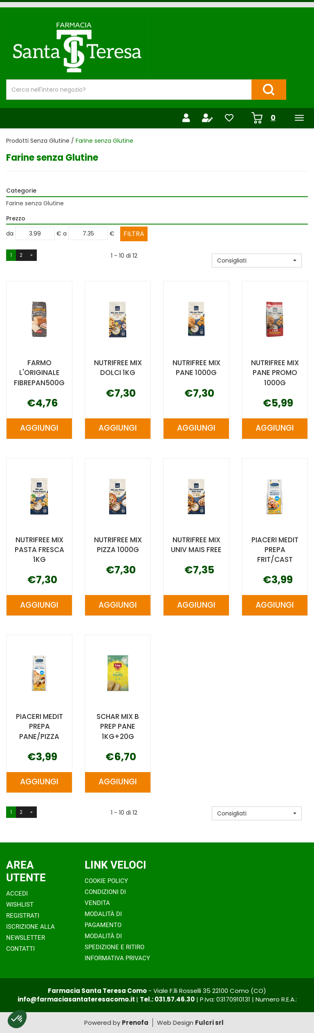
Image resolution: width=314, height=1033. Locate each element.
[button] (257, 260)
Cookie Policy (106, 881)
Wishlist (20, 904)
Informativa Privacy (117, 958)
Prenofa (135, 1022)
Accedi (17, 893)
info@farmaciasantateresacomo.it (77, 999)
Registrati (22, 915)
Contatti (20, 948)
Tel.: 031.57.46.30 (167, 999)
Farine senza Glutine (35, 203)
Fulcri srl (209, 1022)
